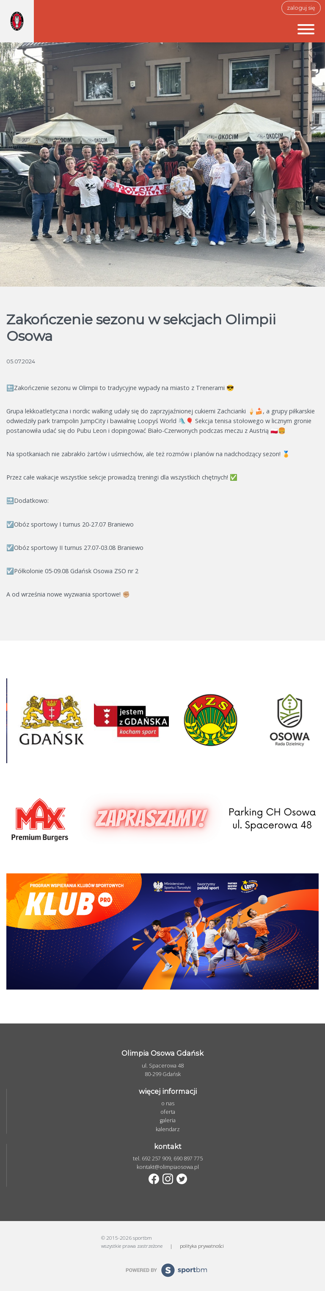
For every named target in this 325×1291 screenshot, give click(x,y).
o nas (167, 1103)
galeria (168, 1120)
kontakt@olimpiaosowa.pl (168, 1167)
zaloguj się (301, 8)
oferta (167, 1111)
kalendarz (168, 1129)
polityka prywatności (202, 1245)
